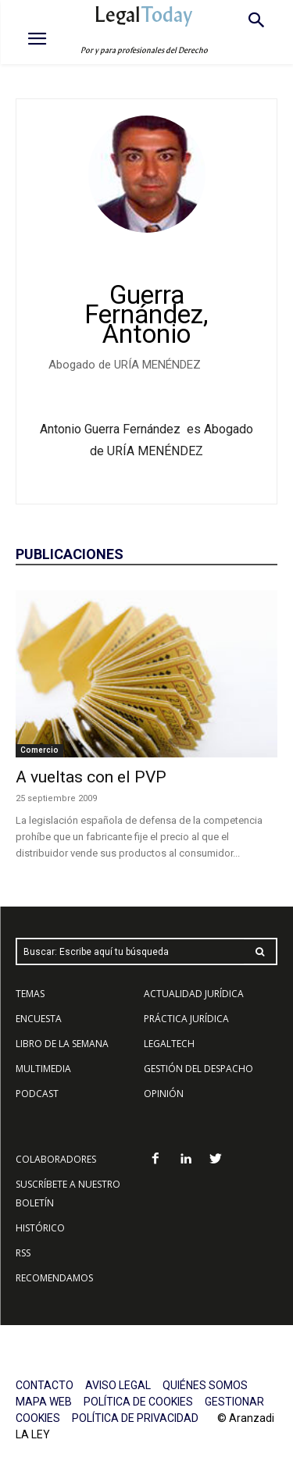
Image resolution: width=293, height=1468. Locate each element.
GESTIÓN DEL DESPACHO (198, 1068)
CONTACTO (44, 1385)
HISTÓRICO (40, 1228)
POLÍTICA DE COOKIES (138, 1401)
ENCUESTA (39, 1018)
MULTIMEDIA (43, 1068)
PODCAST (37, 1093)
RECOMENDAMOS (54, 1277)
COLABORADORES (56, 1159)
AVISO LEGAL (118, 1385)
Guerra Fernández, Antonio (146, 314)
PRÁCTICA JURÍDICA (186, 1018)
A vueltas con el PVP (91, 777)
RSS (23, 1253)
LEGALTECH (169, 1043)
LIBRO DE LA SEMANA (62, 1043)
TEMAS (30, 993)
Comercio (39, 750)
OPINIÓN (164, 1093)
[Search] (260, 951)
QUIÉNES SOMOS (205, 1385)
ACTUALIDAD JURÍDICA (194, 993)
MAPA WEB (44, 1401)
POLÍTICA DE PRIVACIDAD (135, 1418)
